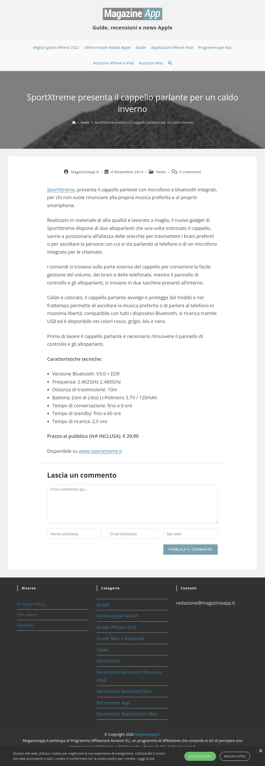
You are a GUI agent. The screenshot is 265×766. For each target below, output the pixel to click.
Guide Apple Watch (117, 616)
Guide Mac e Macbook (121, 638)
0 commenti (190, 171)
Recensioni (108, 661)
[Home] (74, 122)
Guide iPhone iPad (116, 627)
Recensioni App (113, 703)
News (161, 171)
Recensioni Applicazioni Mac (127, 714)
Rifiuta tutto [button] (235, 756)
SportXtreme (61, 189)
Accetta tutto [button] (200, 756)
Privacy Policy (31, 604)
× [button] (260, 751)
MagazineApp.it (85, 171)
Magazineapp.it (147, 734)
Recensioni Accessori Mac (124, 691)
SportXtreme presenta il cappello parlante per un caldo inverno (143, 122)
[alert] (132, 756)
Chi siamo (27, 615)
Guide (103, 605)
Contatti (25, 625)
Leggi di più (145, 758)
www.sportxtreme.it (100, 451)
